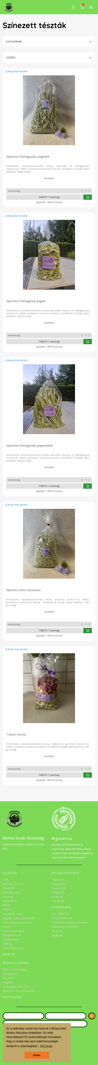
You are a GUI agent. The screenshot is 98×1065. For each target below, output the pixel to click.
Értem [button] (37, 1055)
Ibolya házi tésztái (17, 71)
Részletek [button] (46, 1046)
